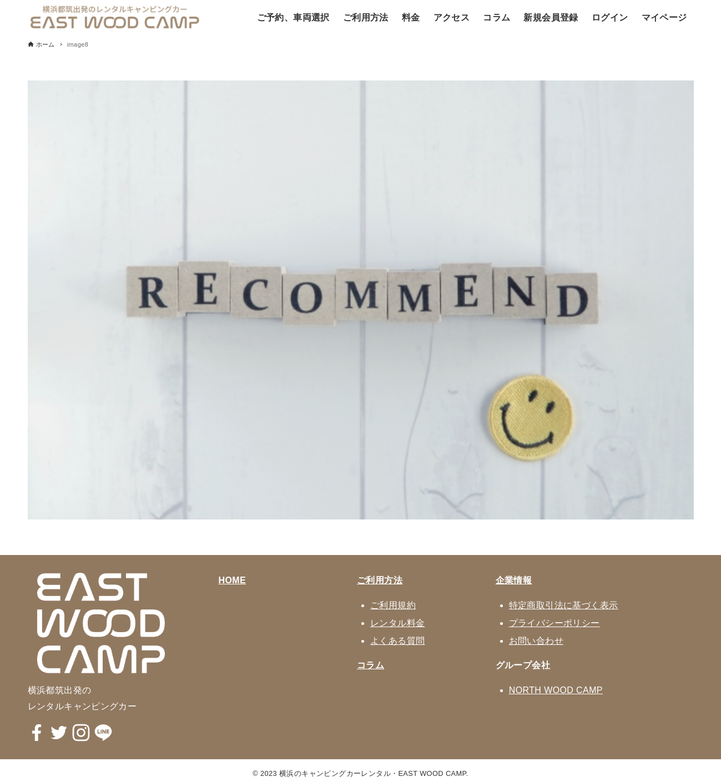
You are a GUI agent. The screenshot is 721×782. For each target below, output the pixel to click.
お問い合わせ (536, 640)
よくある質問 (397, 640)
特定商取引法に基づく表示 (563, 605)
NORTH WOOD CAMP (556, 690)
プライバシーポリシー (554, 623)
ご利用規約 (393, 605)
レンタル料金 (397, 623)
